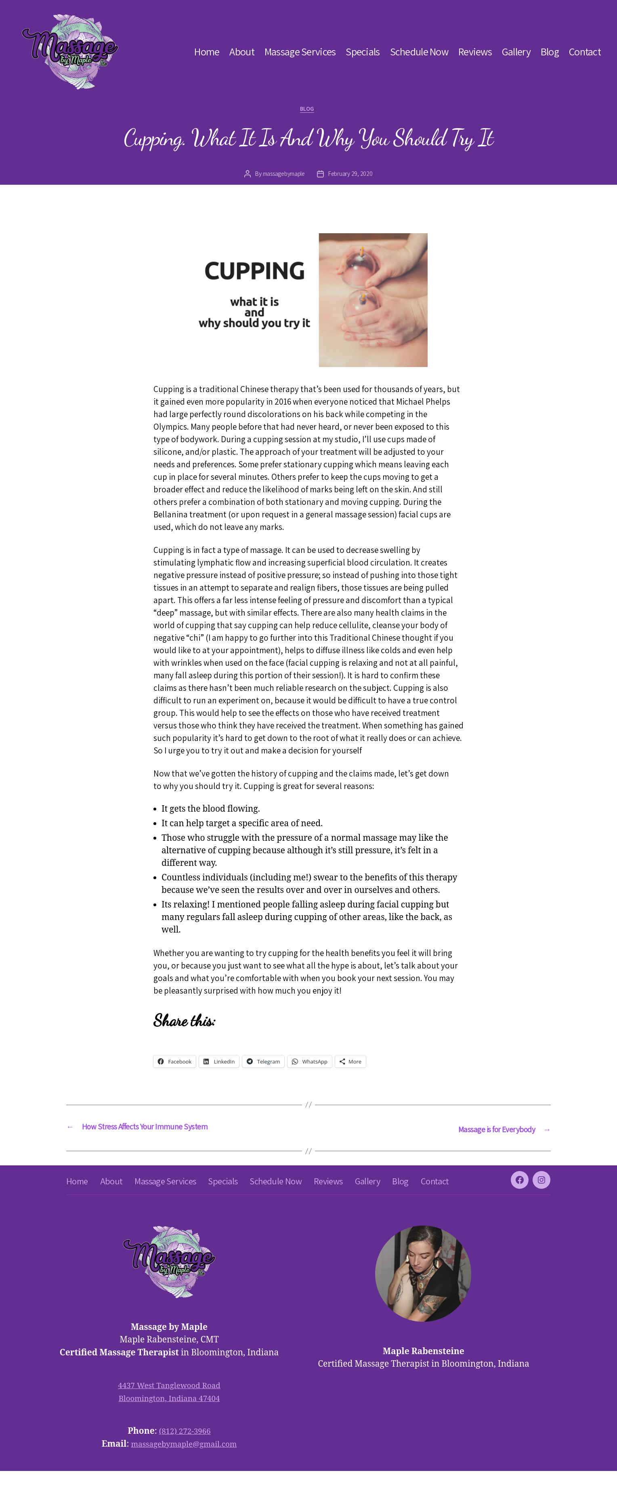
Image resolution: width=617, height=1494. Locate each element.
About (241, 51)
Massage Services (300, 51)
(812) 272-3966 (185, 1454)
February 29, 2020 (352, 175)
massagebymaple (282, 175)
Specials (363, 51)
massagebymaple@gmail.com (183, 1467)
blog (308, 110)
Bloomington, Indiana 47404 (169, 1421)
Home (206, 51)
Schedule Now (419, 51)
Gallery (516, 51)
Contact (585, 51)
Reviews (475, 51)
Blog (550, 51)
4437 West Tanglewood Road (169, 1408)
